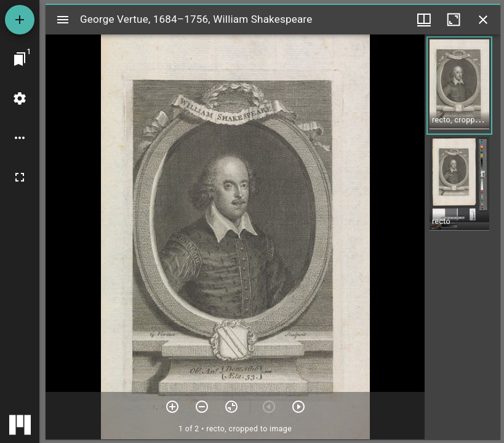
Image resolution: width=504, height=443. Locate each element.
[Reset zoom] (231, 406)
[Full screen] (19, 177)
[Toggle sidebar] (63, 19)
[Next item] (298, 406)
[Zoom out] (202, 406)
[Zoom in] (172, 406)
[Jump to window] (19, 59)
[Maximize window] (453, 19)
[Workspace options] (19, 138)
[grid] (462, 236)
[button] (459, 85)
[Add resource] (19, 19)
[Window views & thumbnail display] (424, 19)
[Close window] (483, 19)
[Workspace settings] (19, 98)
